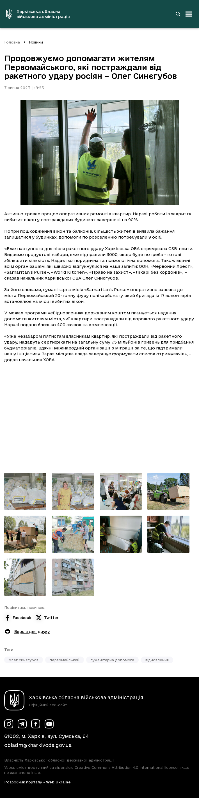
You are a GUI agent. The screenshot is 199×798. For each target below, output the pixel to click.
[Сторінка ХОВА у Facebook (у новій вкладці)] (35, 723)
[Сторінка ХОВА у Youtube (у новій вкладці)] (49, 723)
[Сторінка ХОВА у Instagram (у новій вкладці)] (8, 723)
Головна (12, 42)
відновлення (157, 660)
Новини (36, 42)
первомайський (64, 660)
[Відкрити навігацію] (189, 14)
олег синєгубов (23, 660)
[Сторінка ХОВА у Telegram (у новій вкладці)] (22, 723)
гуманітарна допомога (112, 660)
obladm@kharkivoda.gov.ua (38, 745)
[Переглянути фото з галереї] (25, 491)
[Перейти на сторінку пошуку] (178, 14)
